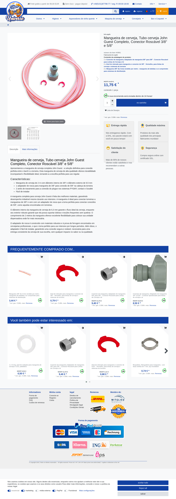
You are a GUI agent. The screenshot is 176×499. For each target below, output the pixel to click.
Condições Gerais (77, 407)
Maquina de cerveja (113, 19)
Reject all (143, 488)
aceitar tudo (143, 483)
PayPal (59, 491)
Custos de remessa (36, 403)
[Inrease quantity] (112, 101)
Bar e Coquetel (157, 19)
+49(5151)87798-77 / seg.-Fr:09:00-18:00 (110, 4)
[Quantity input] (107, 103)
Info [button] (151, 4)
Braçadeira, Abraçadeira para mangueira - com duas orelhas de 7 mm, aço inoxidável (149, 365)
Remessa (123, 117)
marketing (29, 491)
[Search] (115, 11)
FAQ (31, 400)
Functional (73, 491)
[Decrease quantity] (112, 105)
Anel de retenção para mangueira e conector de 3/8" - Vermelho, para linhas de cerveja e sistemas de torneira (66, 295)
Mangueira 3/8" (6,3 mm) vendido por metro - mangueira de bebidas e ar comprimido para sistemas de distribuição (24, 295)
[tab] (14, 149)
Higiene (55, 19)
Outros (39, 19)
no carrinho (151, 103)
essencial (15, 491)
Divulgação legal (76, 405)
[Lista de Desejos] (152, 11)
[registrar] (138, 11)
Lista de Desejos (112, 110)
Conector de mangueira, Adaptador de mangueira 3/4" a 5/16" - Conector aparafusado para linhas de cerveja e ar (150, 295)
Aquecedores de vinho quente (82, 19)
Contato (137, 4)
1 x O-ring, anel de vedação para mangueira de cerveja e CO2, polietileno (25, 365)
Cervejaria (136, 19)
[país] (146, 11)
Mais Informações (29, 149)
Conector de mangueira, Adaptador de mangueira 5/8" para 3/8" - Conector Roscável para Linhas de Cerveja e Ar (108, 295)
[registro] (126, 11)
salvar (142, 494)
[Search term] (69, 11)
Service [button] (162, 4)
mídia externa (45, 491)
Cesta (51, 400)
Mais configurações (86, 491)
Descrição (14, 149)
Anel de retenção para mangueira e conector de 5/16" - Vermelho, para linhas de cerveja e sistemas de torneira (108, 366)
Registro (52, 398)
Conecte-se (53, 396)
